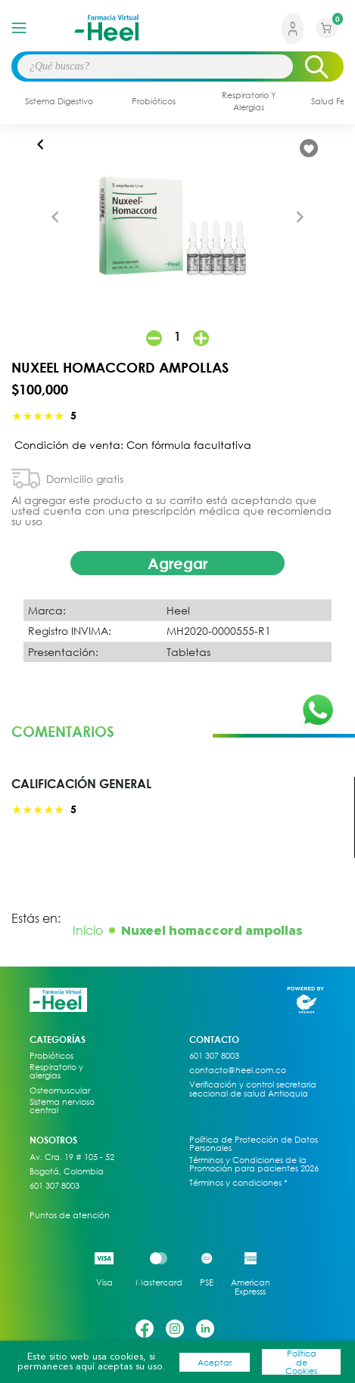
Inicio (88, 930)
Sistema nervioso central (62, 1106)
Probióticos (51, 1055)
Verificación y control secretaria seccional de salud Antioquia (252, 1088)
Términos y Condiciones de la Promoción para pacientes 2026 (254, 1164)
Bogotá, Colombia (67, 1171)
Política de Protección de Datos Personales (253, 1143)
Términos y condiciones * (238, 1182)
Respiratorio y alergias (56, 1071)
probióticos (154, 101)
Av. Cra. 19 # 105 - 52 (72, 1157)
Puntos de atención (70, 1215)
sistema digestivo (59, 101)
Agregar (177, 563)
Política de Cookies (301, 1362)
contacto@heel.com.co (237, 1070)
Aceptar (215, 1362)
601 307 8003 (54, 1185)
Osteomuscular (60, 1090)
